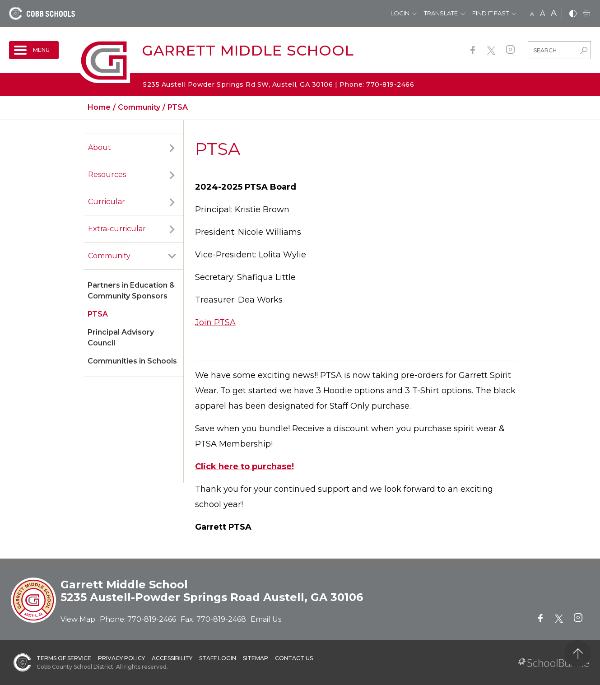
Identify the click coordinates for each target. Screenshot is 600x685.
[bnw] (573, 14)
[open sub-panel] (172, 147)
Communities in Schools (132, 361)
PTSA (98, 314)
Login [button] (400, 13)
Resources (107, 174)
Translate (441, 13)
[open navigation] (34, 50)
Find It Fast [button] (490, 13)
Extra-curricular (117, 228)
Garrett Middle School (248, 50)
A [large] (554, 13)
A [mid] (542, 13)
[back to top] (577, 653)
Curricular (106, 201)
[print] (586, 14)
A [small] (532, 13)
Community (109, 256)
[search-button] (583, 51)
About (99, 147)
